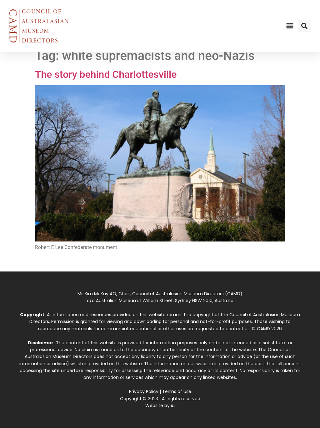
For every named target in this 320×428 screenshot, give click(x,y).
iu (173, 405)
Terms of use (176, 391)
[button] (290, 26)
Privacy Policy (143, 391)
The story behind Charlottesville (106, 74)
